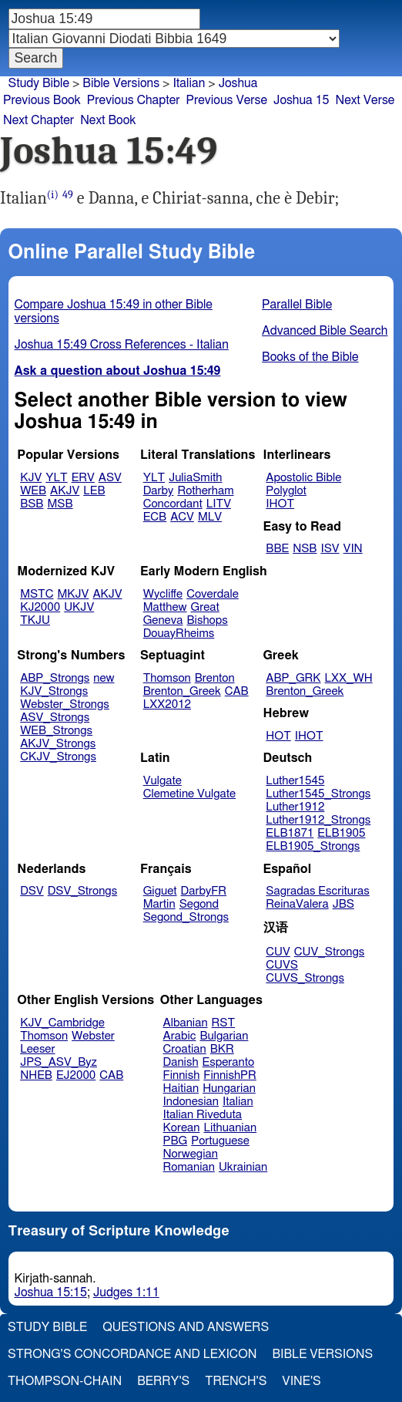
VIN (353, 548)
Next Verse (365, 100)
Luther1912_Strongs (318, 820)
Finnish (181, 1075)
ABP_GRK (293, 678)
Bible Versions (120, 83)
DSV (32, 891)
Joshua (238, 83)
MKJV (73, 594)
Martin (159, 904)
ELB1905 (341, 833)
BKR (222, 1049)
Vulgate (162, 781)
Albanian (185, 1023)
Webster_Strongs (64, 704)
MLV (210, 517)
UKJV (79, 607)
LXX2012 (167, 704)
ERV (83, 478)
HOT (278, 736)
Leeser (37, 1049)
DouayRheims (179, 633)
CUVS (282, 965)
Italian (189, 83)
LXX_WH (349, 678)
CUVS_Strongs (305, 978)
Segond (199, 904)
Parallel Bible (297, 304)
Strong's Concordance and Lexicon (132, 1354)
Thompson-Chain (65, 1381)
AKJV (64, 491)
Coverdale (212, 594)
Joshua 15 (301, 100)
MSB (59, 504)
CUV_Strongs (329, 952)
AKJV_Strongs (57, 744)
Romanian (189, 1167)
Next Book (108, 120)
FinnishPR (229, 1075)
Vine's (301, 1381)
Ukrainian (243, 1167)
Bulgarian (223, 1036)
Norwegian (190, 1154)
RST (224, 1023)
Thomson (167, 678)
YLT (56, 478)
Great (205, 607)
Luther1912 (295, 807)
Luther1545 (295, 781)
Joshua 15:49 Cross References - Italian (122, 345)
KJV (31, 478)
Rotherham (205, 491)
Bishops (206, 620)
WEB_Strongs (56, 730)
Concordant (173, 504)
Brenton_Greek (182, 691)
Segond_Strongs (186, 917)
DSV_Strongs (83, 891)
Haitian (181, 1088)
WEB (33, 491)
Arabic (179, 1036)
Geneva (163, 620)
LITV (218, 504)
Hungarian (229, 1088)
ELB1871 (289, 833)
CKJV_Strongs (58, 757)
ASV (110, 478)
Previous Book (42, 100)
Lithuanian (229, 1128)
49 (67, 194)
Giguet (160, 891)
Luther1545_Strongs (318, 794)
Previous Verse (226, 100)
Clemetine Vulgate (189, 794)
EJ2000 (75, 1075)
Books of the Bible (310, 357)
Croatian (184, 1049)
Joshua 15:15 (51, 1292)
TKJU (35, 620)
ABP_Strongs (54, 678)
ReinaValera (297, 904)
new (103, 678)
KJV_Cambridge (62, 1023)
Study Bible (38, 83)
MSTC (36, 594)
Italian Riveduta (202, 1115)
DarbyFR (204, 891)
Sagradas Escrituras (317, 891)
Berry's (163, 1381)
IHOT (280, 504)
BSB (31, 504)
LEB (94, 491)
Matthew (165, 607)
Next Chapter (38, 120)
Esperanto (229, 1062)
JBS (343, 904)
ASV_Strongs (54, 717)
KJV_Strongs (54, 691)
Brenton (215, 678)
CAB (237, 691)
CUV (278, 952)
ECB (154, 517)
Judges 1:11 (126, 1292)
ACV (182, 517)
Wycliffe (163, 594)
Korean (181, 1128)
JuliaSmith (195, 478)
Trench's (235, 1381)
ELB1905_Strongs (313, 846)
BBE (277, 548)
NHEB (36, 1075)
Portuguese (220, 1141)
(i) (53, 194)
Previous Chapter (133, 100)
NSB (305, 548)
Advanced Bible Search (324, 331)
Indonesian (191, 1101)
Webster (93, 1036)
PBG (175, 1141)
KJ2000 (40, 607)
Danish (181, 1062)
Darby (158, 491)
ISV (329, 548)
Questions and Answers (185, 1327)
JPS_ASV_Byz (58, 1062)
